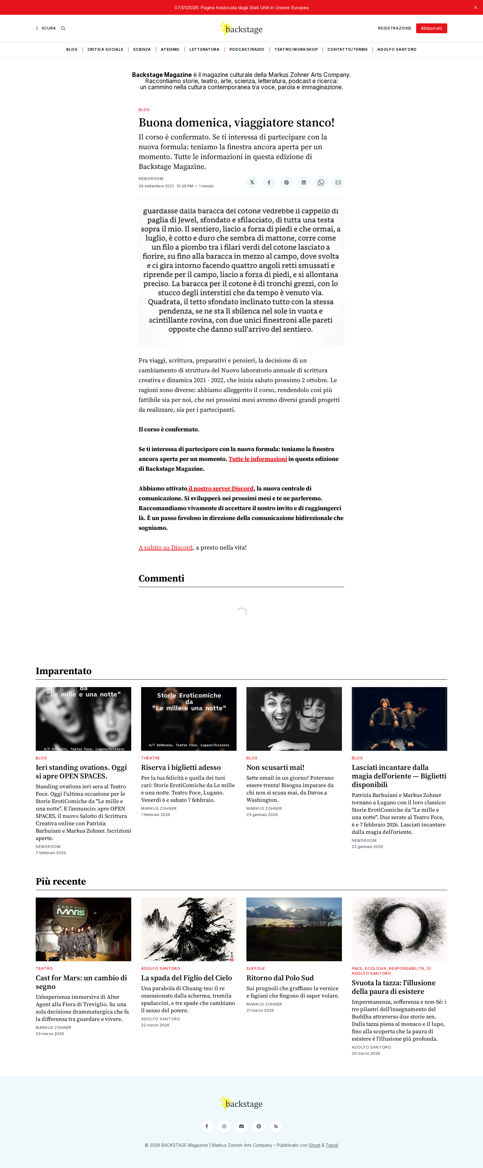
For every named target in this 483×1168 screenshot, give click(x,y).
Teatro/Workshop (296, 49)
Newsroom (151, 178)
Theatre (150, 758)
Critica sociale (105, 49)
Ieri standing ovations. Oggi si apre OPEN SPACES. (81, 771)
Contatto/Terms (347, 49)
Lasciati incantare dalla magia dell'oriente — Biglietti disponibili (399, 776)
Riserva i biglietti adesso (181, 767)
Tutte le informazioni (258, 458)
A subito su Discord (166, 547)
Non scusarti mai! (275, 767)
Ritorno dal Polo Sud (280, 978)
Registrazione (394, 28)
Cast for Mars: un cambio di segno (81, 982)
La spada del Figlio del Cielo (186, 978)
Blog (72, 49)
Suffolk (255, 968)
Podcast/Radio (247, 49)
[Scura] (46, 28)
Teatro (44, 968)
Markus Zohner (159, 808)
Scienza (142, 49)
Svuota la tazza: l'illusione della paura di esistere (394, 987)
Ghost (314, 1145)
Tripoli (332, 1145)
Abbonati (431, 28)
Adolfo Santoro (397, 49)
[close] (476, 7)
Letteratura (204, 49)
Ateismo (170, 49)
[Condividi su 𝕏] (252, 182)
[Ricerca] (63, 28)
